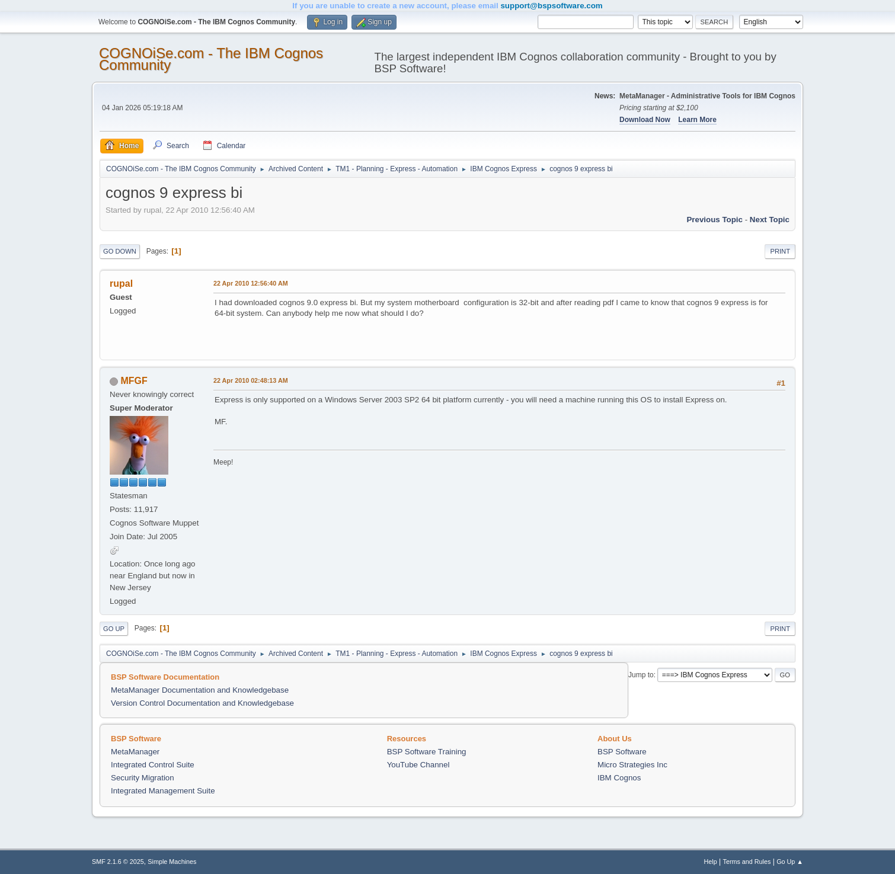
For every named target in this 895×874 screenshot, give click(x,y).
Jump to (641, 675)
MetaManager (135, 751)
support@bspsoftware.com (551, 5)
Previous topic (714, 219)
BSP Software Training (426, 751)
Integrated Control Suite (152, 764)
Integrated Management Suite (163, 790)
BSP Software (622, 751)
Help (710, 861)
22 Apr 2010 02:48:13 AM (250, 380)
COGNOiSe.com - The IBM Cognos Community (211, 59)
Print (780, 251)
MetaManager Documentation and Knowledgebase (200, 690)
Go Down (119, 251)
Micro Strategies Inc (632, 764)
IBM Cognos (619, 777)
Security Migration (142, 777)
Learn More (697, 120)
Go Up (113, 628)
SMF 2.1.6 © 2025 (118, 861)
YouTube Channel (418, 764)
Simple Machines (172, 861)
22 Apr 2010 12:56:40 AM (250, 283)
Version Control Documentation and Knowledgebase (202, 703)
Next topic (769, 219)
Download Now (644, 120)
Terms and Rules (747, 861)
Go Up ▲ (789, 861)
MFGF (133, 381)
